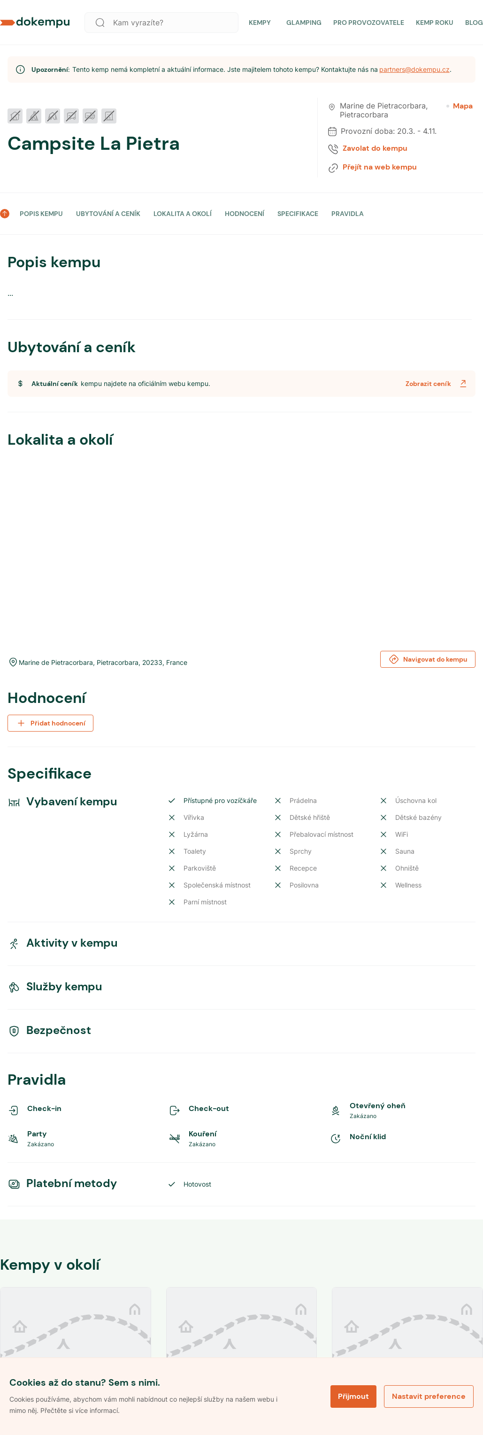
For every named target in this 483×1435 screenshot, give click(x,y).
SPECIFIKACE (297, 213)
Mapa (459, 106)
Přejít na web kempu (380, 167)
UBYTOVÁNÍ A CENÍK (108, 213)
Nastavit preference (429, 1396)
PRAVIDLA (347, 213)
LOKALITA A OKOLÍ (182, 213)
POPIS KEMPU (41, 213)
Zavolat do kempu (375, 148)
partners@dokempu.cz (414, 69)
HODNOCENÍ (244, 213)
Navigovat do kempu (428, 659)
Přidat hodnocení (50, 723)
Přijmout (353, 1396)
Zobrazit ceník (437, 383)
